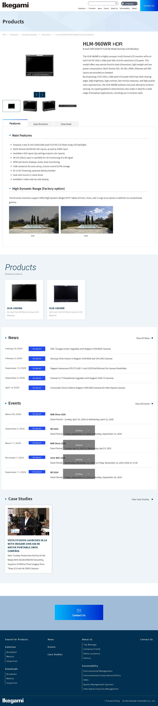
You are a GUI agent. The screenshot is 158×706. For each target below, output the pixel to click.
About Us (114, 8)
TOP (4, 34)
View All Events (142, 403)
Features (15, 123)
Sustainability (125, 8)
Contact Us (149, 5)
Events (106, 8)
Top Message (90, 644)
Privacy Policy (113, 701)
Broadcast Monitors (29, 34)
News (100, 8)
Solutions (81, 8)
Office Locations (91, 653)
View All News (143, 338)
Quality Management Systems (98, 684)
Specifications (40, 124)
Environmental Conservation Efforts (102, 675)
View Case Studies (140, 499)
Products (92, 8)
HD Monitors (46, 34)
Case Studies (55, 654)
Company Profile (92, 649)
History (87, 658)
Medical (10, 656)
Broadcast (14, 34)
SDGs (86, 680)
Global (134, 8)
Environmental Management (98, 671)
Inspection (11, 661)
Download (66, 124)
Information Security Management (101, 689)
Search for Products (16, 639)
